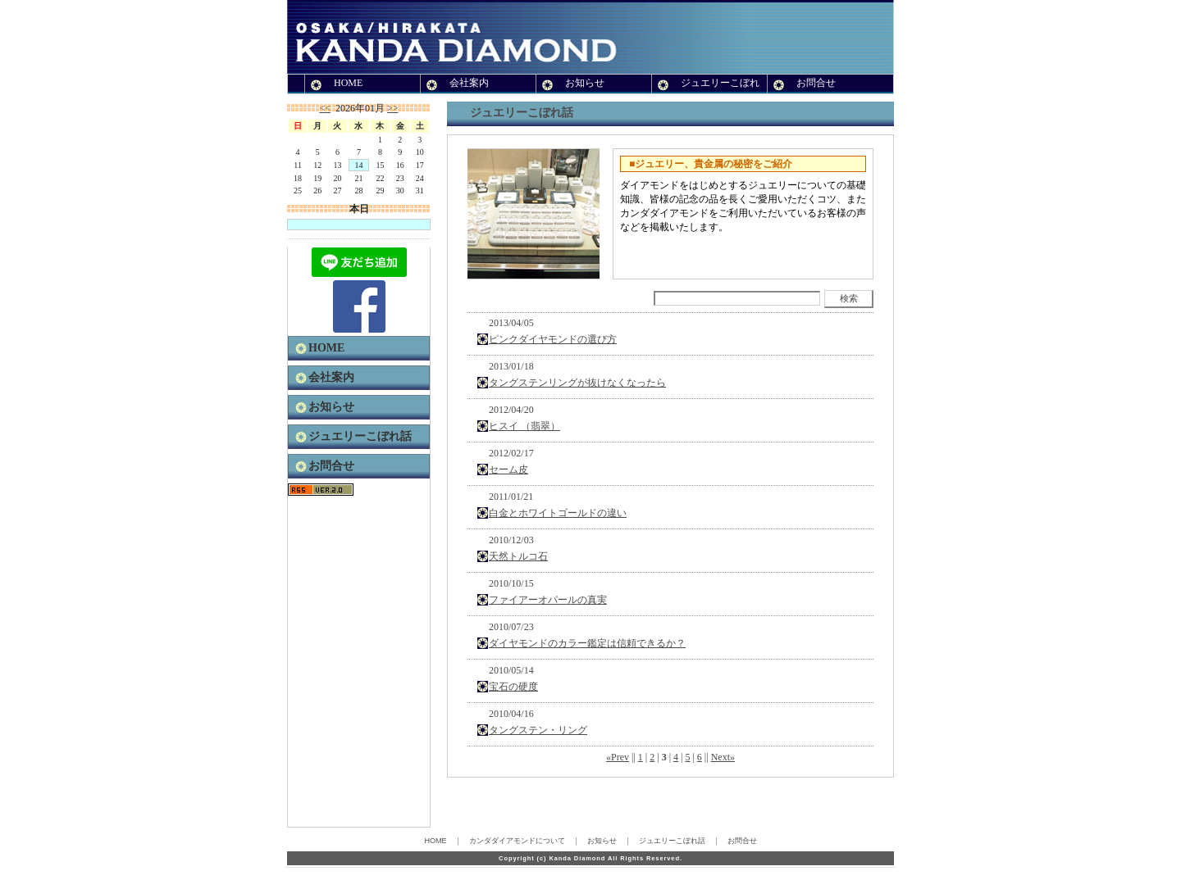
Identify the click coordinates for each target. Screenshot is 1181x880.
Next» (723, 757)
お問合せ (816, 82)
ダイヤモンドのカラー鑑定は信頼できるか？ (587, 643)
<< (325, 108)
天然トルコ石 (518, 556)
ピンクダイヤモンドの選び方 (553, 339)
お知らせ (584, 82)
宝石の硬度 (513, 686)
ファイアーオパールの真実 (548, 600)
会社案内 (469, 82)
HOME (348, 82)
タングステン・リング (538, 730)
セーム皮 (508, 469)
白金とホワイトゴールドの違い (558, 513)
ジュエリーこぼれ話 (360, 436)
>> (393, 108)
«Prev (617, 757)
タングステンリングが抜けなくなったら (577, 382)
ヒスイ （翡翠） (524, 426)
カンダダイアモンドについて (517, 841)
